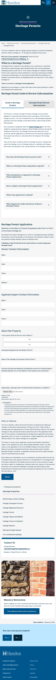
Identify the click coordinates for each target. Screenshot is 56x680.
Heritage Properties (44, 43)
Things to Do (7, 673)
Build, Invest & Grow (13, 43)
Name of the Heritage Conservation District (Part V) (18, 359)
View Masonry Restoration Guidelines (21, 611)
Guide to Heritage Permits (12, 104)
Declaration (6, 403)
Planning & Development (28, 43)
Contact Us (33, 669)
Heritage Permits (8, 512)
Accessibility (33, 677)
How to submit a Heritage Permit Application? (24, 186)
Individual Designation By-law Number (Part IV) (16, 350)
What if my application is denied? (19, 195)
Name (3, 255)
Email (3, 264)
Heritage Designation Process (13, 503)
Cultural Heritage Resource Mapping (13, 59)
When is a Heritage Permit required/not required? (25, 166)
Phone (3, 273)
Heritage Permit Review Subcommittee (39, 104)
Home (3, 43)
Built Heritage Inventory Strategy (13, 499)
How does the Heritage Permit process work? (23, 157)
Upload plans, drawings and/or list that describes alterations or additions (25, 388)
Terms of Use (34, 661)
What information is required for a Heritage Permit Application (23, 176)
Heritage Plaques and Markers (13, 517)
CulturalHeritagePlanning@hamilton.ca (17, 549)
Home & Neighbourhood (10, 665)
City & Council (7, 677)
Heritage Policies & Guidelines (13, 521)
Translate (32, 673)
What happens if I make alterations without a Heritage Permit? (24, 205)
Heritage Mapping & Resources (13, 508)
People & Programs (9, 661)
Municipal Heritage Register (12, 530)
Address (4, 282)
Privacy (32, 665)
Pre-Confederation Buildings (12, 534)
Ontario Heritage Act (14, 53)
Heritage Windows (9, 526)
